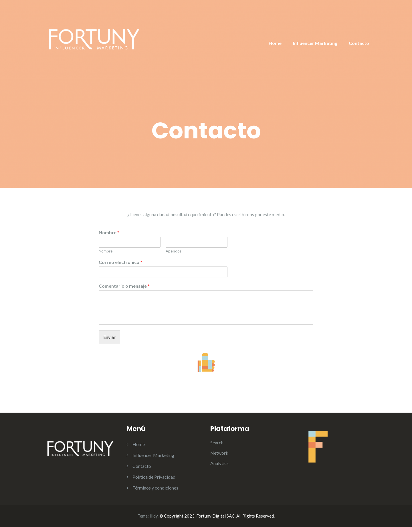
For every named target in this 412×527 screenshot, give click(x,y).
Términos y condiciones (155, 487)
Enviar (109, 337)
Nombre (109, 232)
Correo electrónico (120, 262)
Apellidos (173, 251)
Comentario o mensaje (124, 286)
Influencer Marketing (315, 43)
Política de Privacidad (153, 477)
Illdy (154, 515)
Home (275, 43)
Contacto (359, 43)
